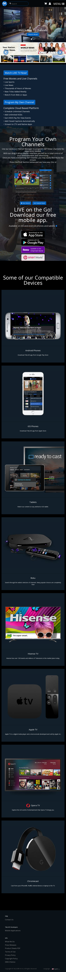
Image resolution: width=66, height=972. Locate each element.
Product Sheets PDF (12, 948)
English (56, 969)
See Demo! (25, 203)
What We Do (10, 941)
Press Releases (10, 945)
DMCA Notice (10, 962)
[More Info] (56, 226)
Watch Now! (33, 34)
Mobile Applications (12, 930)
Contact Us (9, 919)
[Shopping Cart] (45, 4)
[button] (10, 3)
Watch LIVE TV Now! (16, 72)
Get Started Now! (39, 203)
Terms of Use (10, 952)
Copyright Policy (11, 958)
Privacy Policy (10, 955)
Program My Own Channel (19, 102)
